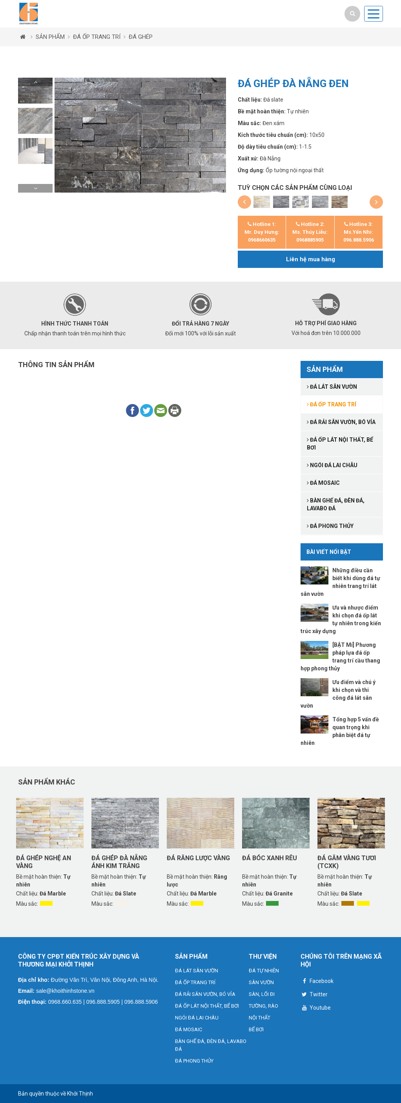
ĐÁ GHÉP (141, 36)
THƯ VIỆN (263, 956)
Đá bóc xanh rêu (269, 858)
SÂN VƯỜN (261, 982)
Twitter (314, 995)
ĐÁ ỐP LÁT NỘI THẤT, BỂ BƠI (207, 1006)
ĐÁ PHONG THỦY (194, 1061)
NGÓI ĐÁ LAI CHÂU (197, 1018)
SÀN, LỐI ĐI (262, 994)
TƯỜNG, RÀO (263, 1006)
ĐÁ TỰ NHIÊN (264, 971)
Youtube (316, 1009)
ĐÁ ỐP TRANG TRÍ (96, 36)
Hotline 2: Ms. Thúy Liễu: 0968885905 (310, 232)
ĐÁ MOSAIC (188, 1029)
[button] (35, 82)
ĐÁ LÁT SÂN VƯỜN (196, 971)
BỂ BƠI (256, 1029)
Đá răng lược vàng (198, 858)
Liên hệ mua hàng (310, 259)
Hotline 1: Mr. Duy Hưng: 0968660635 (261, 232)
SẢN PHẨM (50, 36)
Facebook (317, 982)
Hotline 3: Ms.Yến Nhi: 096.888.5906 (358, 232)
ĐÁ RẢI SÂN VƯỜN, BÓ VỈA (205, 994)
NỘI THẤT (259, 1018)
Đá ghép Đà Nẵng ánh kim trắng (119, 861)
